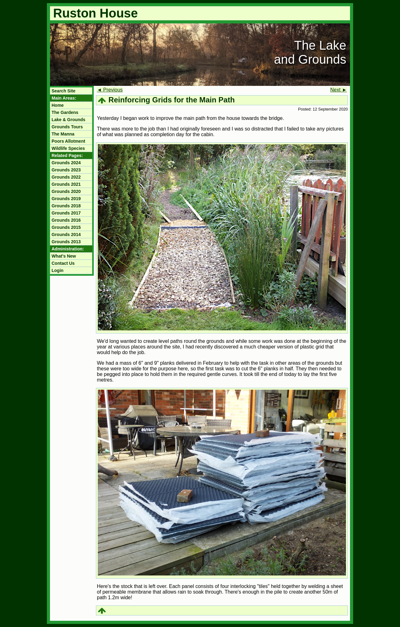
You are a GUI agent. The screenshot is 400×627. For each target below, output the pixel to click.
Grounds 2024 (66, 162)
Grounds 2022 (66, 177)
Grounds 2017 (66, 212)
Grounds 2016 (66, 220)
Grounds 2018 (66, 205)
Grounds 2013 (66, 241)
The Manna (63, 133)
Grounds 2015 (66, 227)
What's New (64, 256)
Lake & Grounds (68, 119)
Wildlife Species (68, 148)
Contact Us (63, 263)
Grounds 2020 (66, 191)
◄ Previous (110, 89)
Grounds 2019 (66, 198)
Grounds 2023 (66, 169)
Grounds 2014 (66, 234)
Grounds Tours (67, 126)
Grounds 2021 (66, 184)
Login (57, 270)
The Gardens (65, 112)
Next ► (338, 89)
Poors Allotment (68, 141)
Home (58, 105)
